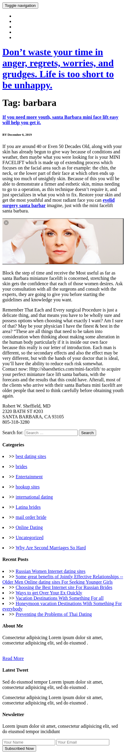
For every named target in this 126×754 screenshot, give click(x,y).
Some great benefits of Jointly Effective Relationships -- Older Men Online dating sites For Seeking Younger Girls (62, 579)
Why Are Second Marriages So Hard (51, 547)
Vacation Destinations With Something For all (60, 598)
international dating (34, 496)
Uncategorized (29, 537)
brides (21, 466)
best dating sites (31, 456)
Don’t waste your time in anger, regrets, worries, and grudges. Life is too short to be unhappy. (58, 68)
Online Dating (29, 527)
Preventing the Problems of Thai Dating (54, 614)
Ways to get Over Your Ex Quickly (49, 592)
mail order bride (31, 517)
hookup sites (27, 486)
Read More (13, 658)
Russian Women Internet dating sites (50, 571)
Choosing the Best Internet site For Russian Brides (64, 587)
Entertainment (29, 476)
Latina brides (28, 507)
